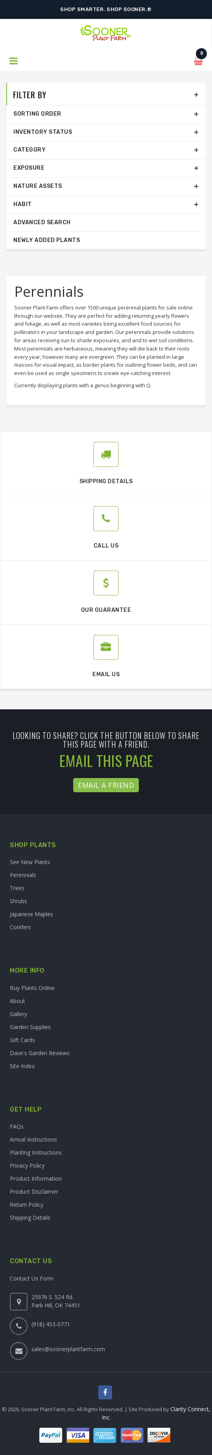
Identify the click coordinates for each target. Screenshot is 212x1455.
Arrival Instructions (33, 1139)
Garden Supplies (30, 1027)
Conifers (20, 927)
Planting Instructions (36, 1152)
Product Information (36, 1178)
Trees (17, 888)
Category (29, 149)
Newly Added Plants (46, 240)
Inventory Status (42, 132)
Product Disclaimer (34, 1191)
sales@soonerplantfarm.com (68, 1349)
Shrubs (18, 901)
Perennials (23, 875)
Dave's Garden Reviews (40, 1053)
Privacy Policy (27, 1165)
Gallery (18, 1014)
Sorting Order (37, 114)
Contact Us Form (31, 1278)
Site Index (22, 1066)
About (17, 1001)
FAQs (17, 1126)
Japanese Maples (31, 914)
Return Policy (26, 1204)
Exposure (28, 168)
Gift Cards (22, 1040)
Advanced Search (42, 222)
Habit (22, 204)
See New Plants (30, 862)
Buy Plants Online (32, 988)
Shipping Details (30, 1217)
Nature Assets (37, 186)
